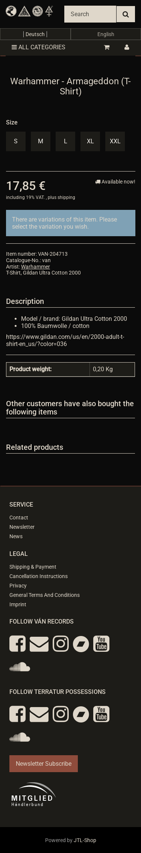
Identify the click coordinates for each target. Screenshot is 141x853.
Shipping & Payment (32, 567)
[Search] (90, 14)
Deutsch (35, 34)
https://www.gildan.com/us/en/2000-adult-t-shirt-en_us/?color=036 (65, 340)
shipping (66, 197)
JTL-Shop (85, 840)
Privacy (18, 586)
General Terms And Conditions (44, 595)
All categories (38, 47)
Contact (18, 518)
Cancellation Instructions (38, 576)
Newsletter (22, 527)
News (16, 536)
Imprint (17, 604)
